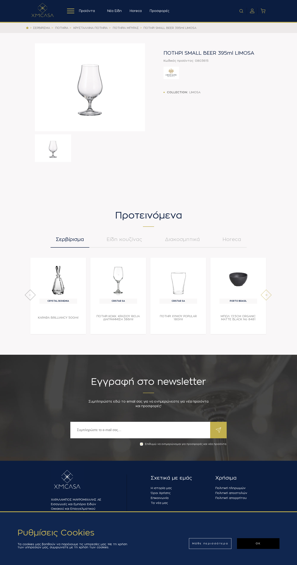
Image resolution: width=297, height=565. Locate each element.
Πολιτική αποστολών (231, 493)
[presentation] (30, 295)
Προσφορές (159, 11)
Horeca (136, 11)
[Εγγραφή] (140, 430)
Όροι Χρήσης (161, 493)
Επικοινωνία (160, 497)
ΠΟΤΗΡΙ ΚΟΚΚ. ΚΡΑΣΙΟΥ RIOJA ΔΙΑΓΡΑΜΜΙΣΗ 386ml (118, 318)
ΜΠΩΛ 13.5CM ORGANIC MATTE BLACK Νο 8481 (238, 318)
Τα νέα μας (159, 502)
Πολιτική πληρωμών (230, 488)
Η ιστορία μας (161, 488)
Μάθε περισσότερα (210, 543)
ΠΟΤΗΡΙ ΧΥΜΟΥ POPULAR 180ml (178, 318)
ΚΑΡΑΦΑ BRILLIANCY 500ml (58, 317)
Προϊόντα (81, 11)
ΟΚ (258, 543)
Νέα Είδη (114, 11)
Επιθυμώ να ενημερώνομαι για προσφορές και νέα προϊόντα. (183, 444)
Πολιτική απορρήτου (231, 497)
